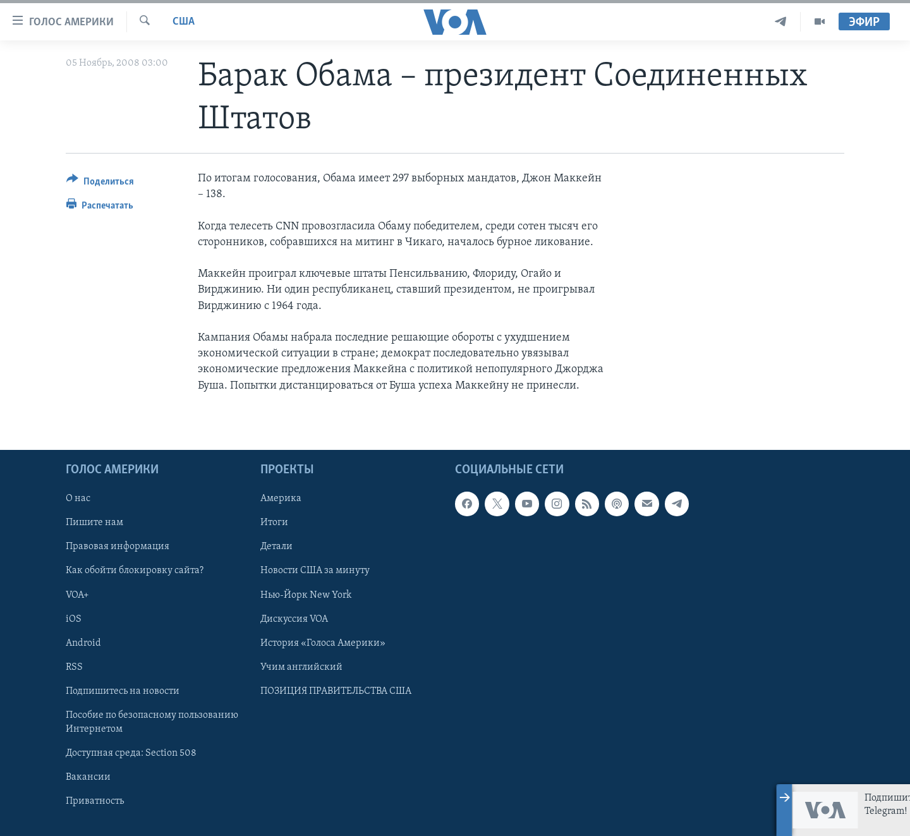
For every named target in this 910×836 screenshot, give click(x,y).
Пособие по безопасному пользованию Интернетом (152, 722)
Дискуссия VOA (294, 619)
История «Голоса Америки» (322, 643)
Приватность (95, 801)
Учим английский (301, 667)
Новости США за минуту (315, 571)
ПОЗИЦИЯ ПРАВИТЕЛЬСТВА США (335, 691)
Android (83, 643)
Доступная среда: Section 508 (131, 753)
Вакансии (88, 777)
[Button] (100, 184)
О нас (78, 499)
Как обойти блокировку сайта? (134, 571)
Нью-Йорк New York (305, 595)
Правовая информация (117, 547)
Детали (276, 547)
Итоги (274, 523)
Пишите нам (94, 523)
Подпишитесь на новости (122, 691)
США (184, 22)
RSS (74, 667)
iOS (74, 619)
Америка (280, 499)
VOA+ (77, 595)
